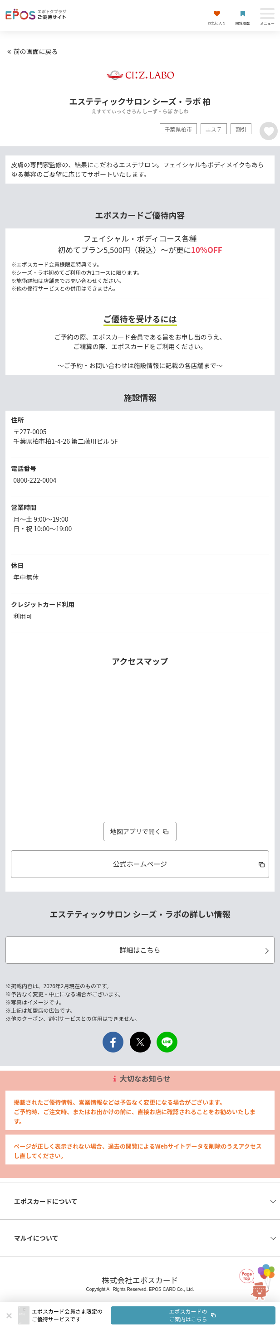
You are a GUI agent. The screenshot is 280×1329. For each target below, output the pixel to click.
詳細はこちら (195, 950)
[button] (153, 1315)
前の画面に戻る (31, 51)
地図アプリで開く (140, 831)
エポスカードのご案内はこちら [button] (193, 1315)
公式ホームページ (189, 863)
